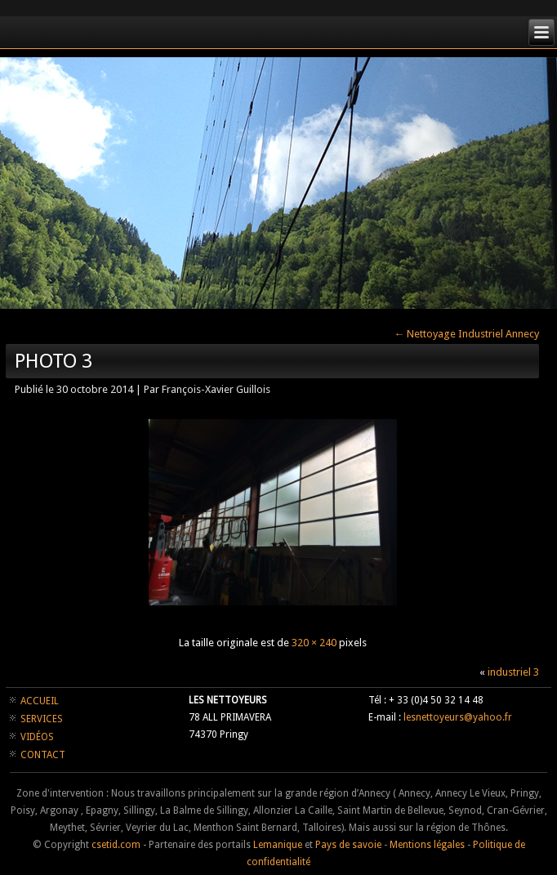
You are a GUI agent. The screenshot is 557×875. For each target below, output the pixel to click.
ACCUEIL (39, 701)
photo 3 (53, 361)
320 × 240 (314, 642)
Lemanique (277, 844)
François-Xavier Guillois (216, 389)
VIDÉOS (37, 737)
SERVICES (41, 719)
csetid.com (115, 844)
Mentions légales (427, 844)
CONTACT (42, 755)
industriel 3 (513, 672)
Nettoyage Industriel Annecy (466, 334)
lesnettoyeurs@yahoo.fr (457, 717)
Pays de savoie (348, 844)
